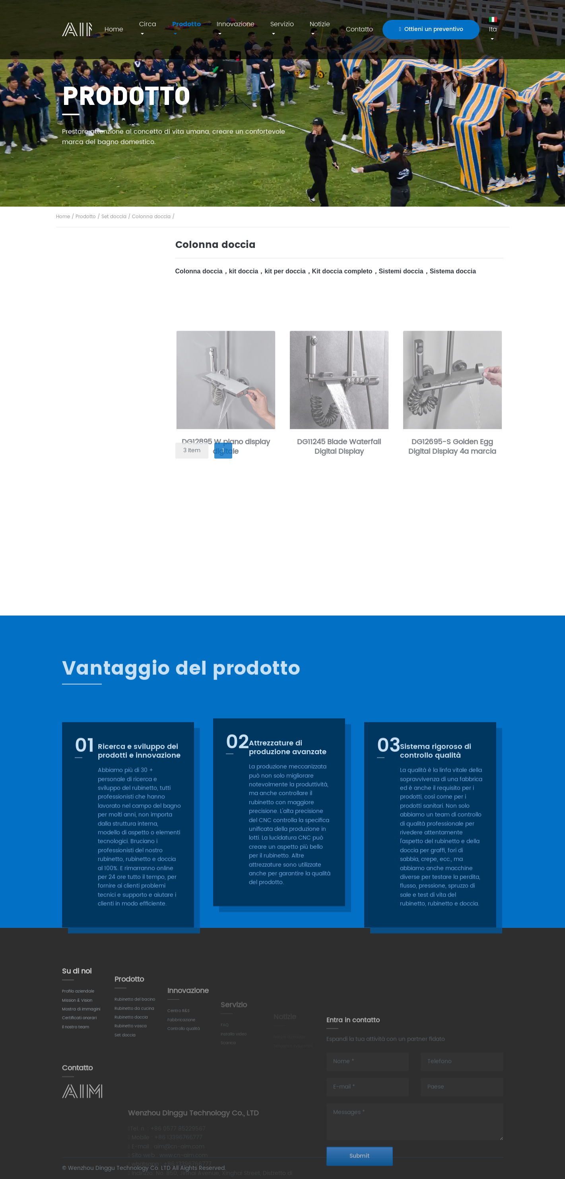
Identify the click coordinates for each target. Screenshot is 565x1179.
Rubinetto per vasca (108, 460)
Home (114, 29)
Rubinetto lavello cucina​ (109, 383)
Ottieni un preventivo (431, 29)
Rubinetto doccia (103, 437)
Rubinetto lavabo (103, 253)
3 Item (191, 450)
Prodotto (86, 217)
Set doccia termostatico (109, 594)
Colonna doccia (151, 217)
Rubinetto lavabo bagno (110, 276)
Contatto (359, 29)
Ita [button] (493, 25)
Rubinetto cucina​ (103, 361)
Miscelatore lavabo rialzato (102, 334)
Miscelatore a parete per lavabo (110, 303)
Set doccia (113, 217)
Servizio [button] (282, 24)
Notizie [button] (320, 24)
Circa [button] (147, 24)
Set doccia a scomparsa (110, 572)
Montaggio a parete (104, 483)
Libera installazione (102, 504)
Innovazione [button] (235, 24)
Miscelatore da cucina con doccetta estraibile (107, 410)
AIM (77, 29)
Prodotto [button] (186, 24)
